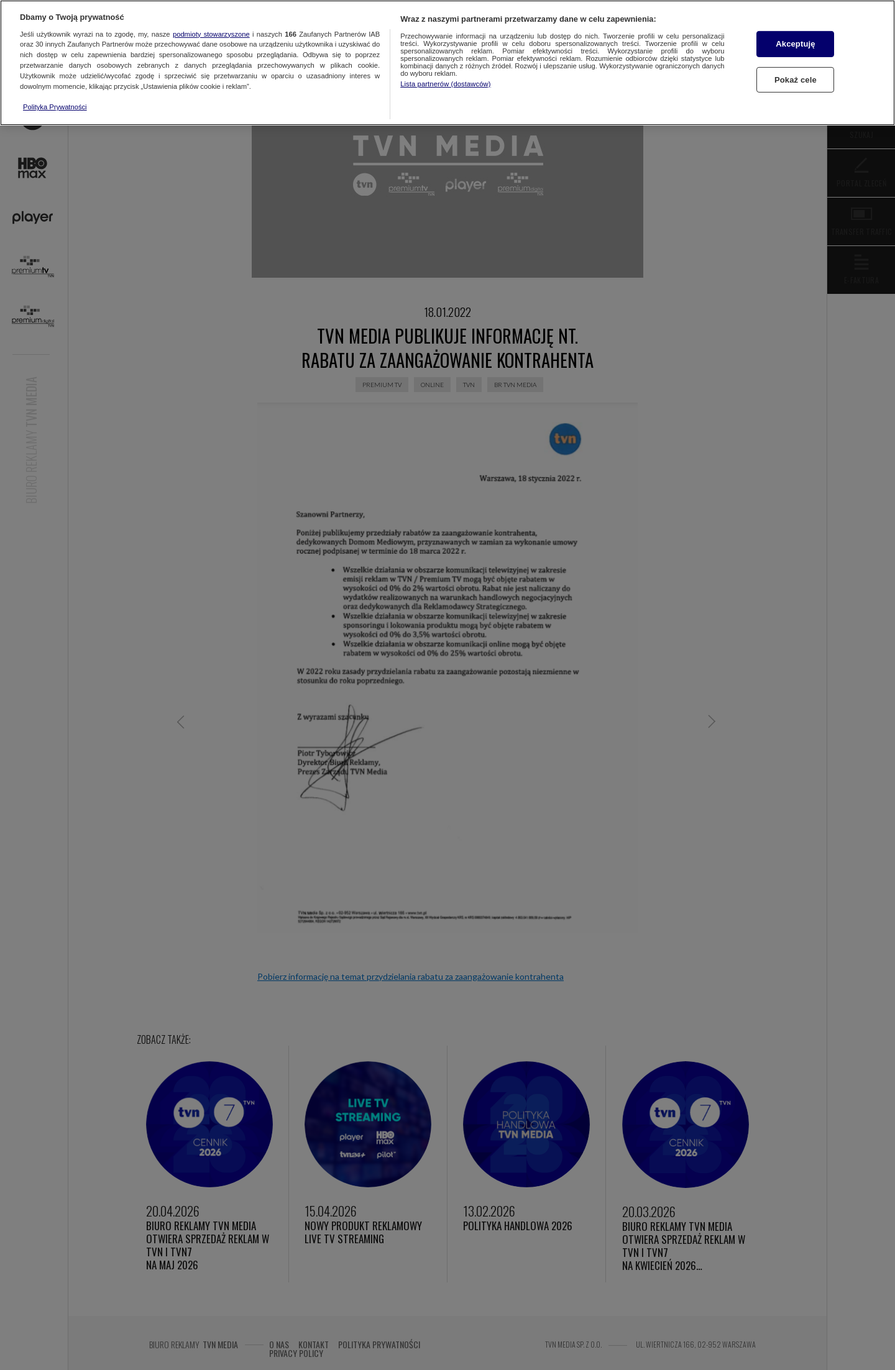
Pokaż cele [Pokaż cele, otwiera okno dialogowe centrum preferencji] (795, 79)
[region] (447, 63)
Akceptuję (795, 43)
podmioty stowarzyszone (211, 34)
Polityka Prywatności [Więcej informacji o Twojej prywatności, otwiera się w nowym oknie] (55, 107)
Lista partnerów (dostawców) (445, 84)
